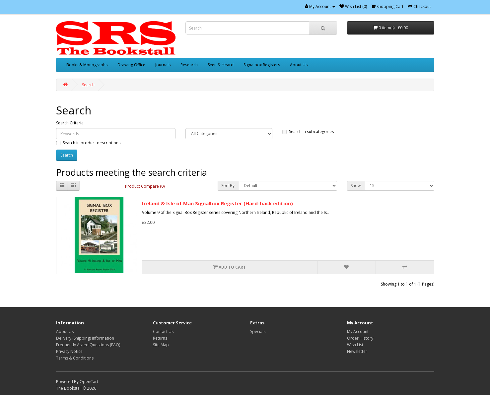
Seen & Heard (221, 65)
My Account (358, 331)
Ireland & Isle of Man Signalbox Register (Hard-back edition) (217, 203)
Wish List (355, 345)
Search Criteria (70, 123)
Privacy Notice (69, 351)
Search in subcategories (308, 131)
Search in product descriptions (88, 143)
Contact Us (163, 331)
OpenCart (89, 381)
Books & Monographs (86, 65)
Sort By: (228, 185)
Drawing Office (131, 65)
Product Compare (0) (145, 186)
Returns (160, 338)
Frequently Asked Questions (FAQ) (88, 345)
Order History (360, 338)
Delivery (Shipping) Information (85, 338)
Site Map (161, 345)
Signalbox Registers (262, 65)
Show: (356, 185)
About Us (299, 65)
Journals (163, 65)
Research (189, 65)
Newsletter (357, 351)
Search (88, 85)
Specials (257, 331)
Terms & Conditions (75, 358)
